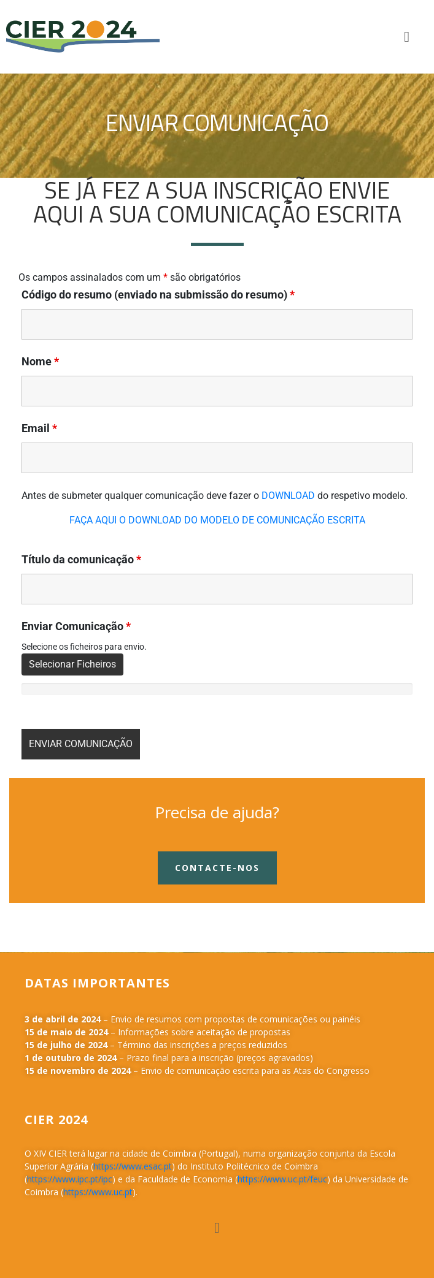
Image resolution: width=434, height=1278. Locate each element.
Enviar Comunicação (76, 626)
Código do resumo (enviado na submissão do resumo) (158, 295)
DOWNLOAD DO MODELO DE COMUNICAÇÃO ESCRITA (246, 520)
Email (39, 428)
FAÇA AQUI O (98, 520)
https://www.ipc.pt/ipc (69, 1179)
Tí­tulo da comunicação (81, 559)
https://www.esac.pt (132, 1166)
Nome (40, 362)
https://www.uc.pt (98, 1192)
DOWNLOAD (288, 495)
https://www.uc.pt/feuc (282, 1179)
